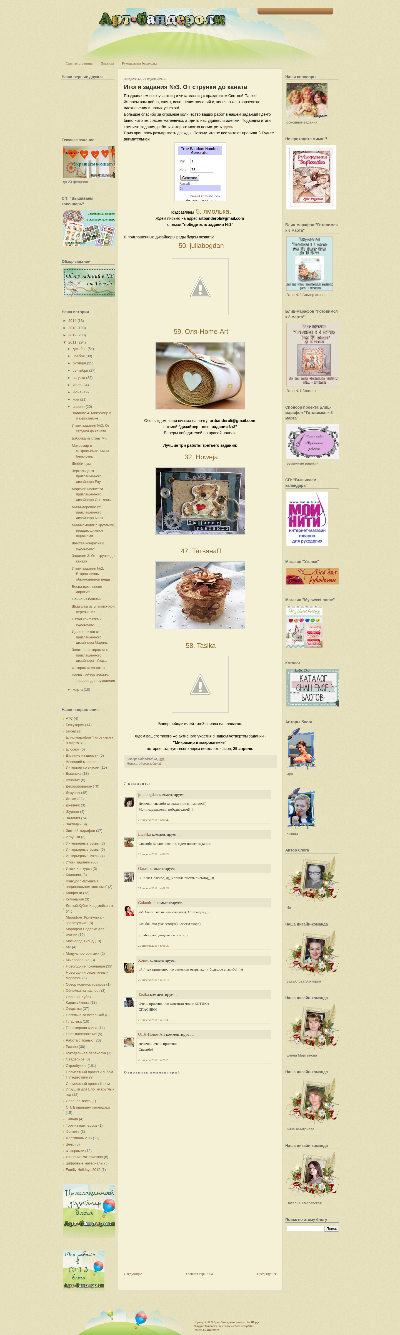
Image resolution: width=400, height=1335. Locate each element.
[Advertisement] (165, 1232)
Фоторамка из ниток (88, 668)
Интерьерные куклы (82, 856)
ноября (79, 356)
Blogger (256, 1322)
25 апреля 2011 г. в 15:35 (153, 1019)
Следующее (133, 1274)
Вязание (73, 780)
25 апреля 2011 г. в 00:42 (153, 819)
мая (76, 399)
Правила (107, 63)
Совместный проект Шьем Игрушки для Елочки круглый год (90, 1089)
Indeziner (213, 1329)
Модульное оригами (82, 953)
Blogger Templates (205, 1325)
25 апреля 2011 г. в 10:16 (153, 979)
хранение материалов (84, 1157)
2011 (72, 342)
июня (77, 392)
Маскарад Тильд (80, 941)
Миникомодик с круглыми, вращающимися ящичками (93, 530)
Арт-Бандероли (224, 1322)
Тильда (72, 1119)
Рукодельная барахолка (140, 63)
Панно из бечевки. (87, 599)
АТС (69, 718)
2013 (72, 328)
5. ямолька (212, 211)
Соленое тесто (78, 1101)
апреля (79, 406)
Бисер (71, 731)
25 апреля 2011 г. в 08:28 (153, 888)
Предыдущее (267, 1274)
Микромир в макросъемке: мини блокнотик (90, 450)
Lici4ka (144, 834)
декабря (80, 349)
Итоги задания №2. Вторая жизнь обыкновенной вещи (91, 573)
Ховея (143, 960)
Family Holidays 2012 (83, 1170)
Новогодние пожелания (85, 966)
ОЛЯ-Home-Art (151, 1034)
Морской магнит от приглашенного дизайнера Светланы (91, 494)
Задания (73, 818)
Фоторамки (75, 1151)
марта (78, 689)
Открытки (74, 1008)
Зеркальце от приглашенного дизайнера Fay (86, 476)
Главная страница (79, 63)
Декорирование (79, 786)
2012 (72, 335)
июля (77, 385)
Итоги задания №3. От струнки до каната (185, 86)
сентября (80, 370)
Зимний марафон (80, 830)
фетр (70, 1144)
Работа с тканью (79, 1040)
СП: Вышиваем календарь (88, 1107)
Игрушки (73, 837)
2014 (72, 321)
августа (79, 378)
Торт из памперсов (81, 1125)
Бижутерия (75, 725)
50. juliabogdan (200, 245)
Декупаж (73, 793)
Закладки (73, 824)
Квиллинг (73, 875)
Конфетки (74, 893)
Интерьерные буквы (82, 843)
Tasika (143, 994)
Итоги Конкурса (79, 869)
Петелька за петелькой (85, 1015)
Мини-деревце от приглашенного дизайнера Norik (87, 512)
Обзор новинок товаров (85, 984)
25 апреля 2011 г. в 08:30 (153, 945)
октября (79, 363)
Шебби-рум (81, 464)
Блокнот (72, 749)
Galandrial (147, 902)
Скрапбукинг (76, 1065)
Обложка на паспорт (83, 990)
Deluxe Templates (242, 1325)
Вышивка (73, 773)
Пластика (74, 1021)
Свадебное (75, 1059)
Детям (71, 799)
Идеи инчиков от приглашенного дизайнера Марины (90, 637)
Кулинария (75, 899)
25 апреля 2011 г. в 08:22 (153, 854)
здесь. (228, 127)
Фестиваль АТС (79, 1138)
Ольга (143, 868)
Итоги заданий (78, 862)
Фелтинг (72, 1131)
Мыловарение (77, 960)
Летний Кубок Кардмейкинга (89, 906)
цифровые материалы (84, 1163)
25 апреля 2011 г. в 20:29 (153, 1060)
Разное (72, 1047)
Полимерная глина (81, 1028)
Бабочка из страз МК (89, 438)
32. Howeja (200, 457)
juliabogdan (148, 794)
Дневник (73, 805)
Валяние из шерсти (82, 755)
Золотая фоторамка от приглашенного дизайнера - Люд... (91, 655)
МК (68, 947)
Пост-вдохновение (81, 1034)
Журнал (72, 812)
